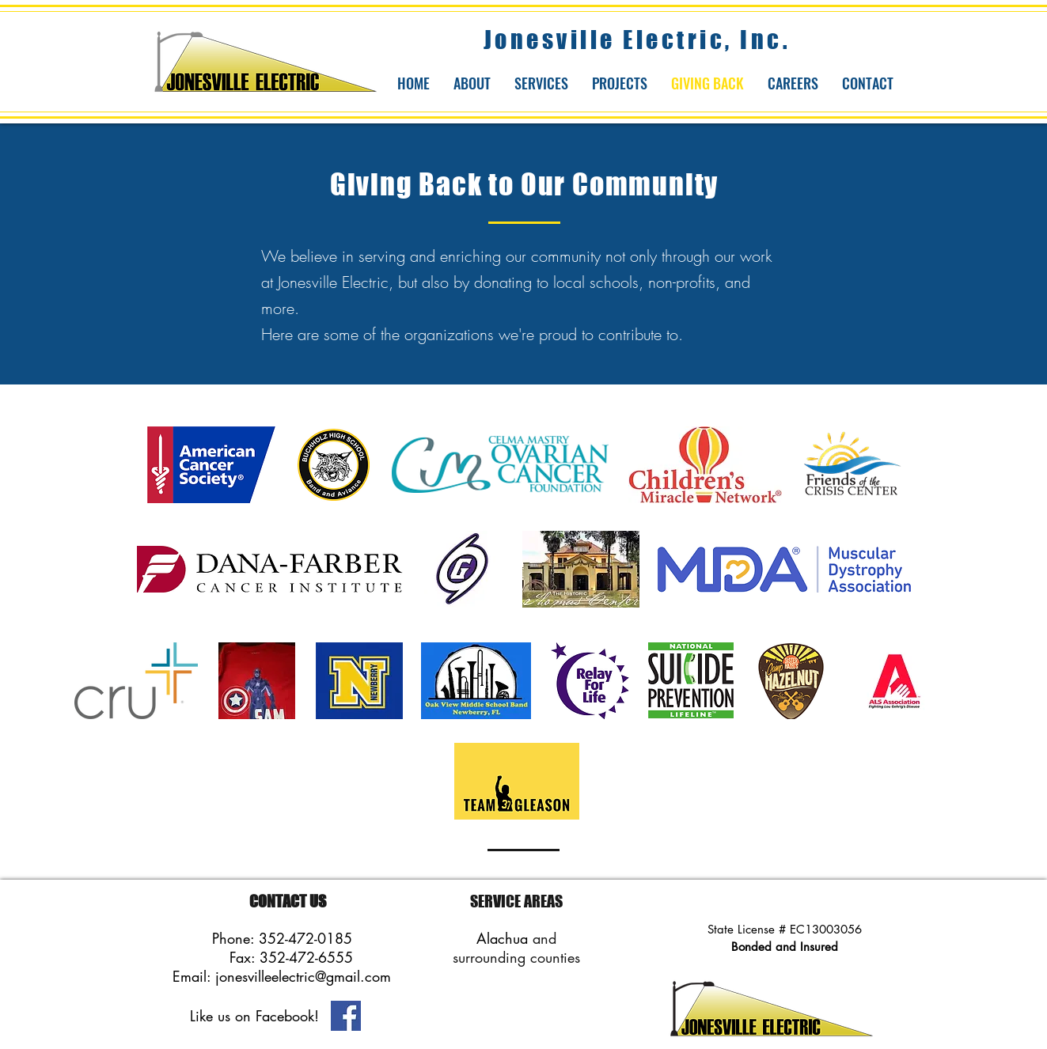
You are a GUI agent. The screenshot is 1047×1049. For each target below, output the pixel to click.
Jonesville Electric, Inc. (637, 39)
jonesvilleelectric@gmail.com (303, 976)
